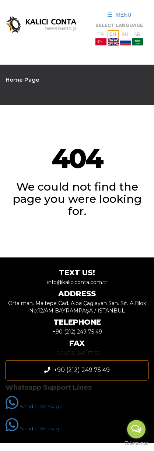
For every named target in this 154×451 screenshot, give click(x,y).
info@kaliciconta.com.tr (77, 282)
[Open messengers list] (136, 429)
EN (113, 38)
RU (125, 38)
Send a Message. (35, 406)
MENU (120, 15)
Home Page (22, 79)
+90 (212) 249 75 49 (77, 331)
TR (100, 38)
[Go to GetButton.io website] (136, 443)
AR (137, 38)
